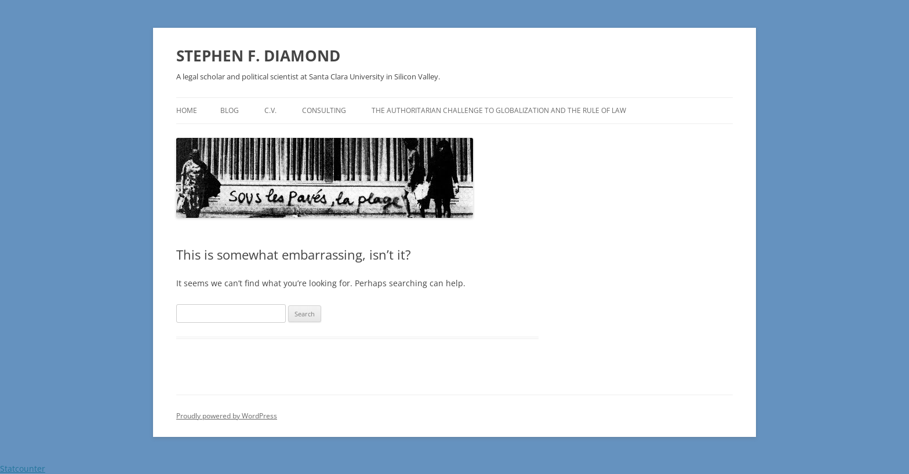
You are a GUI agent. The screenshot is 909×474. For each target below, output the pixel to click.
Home (186, 110)
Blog (229, 110)
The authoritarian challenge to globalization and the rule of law (499, 110)
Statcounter (22, 468)
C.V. (270, 110)
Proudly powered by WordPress (226, 416)
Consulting (324, 110)
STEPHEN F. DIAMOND (258, 55)
